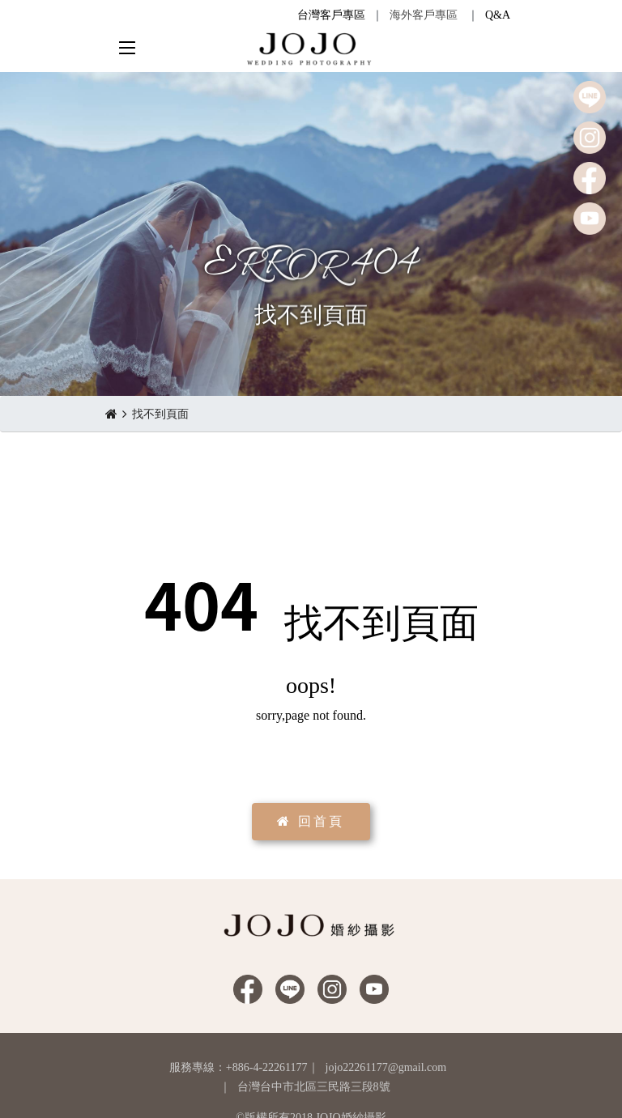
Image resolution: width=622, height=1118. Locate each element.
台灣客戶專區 (331, 15)
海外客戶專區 (424, 15)
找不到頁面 (160, 414)
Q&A (497, 15)
